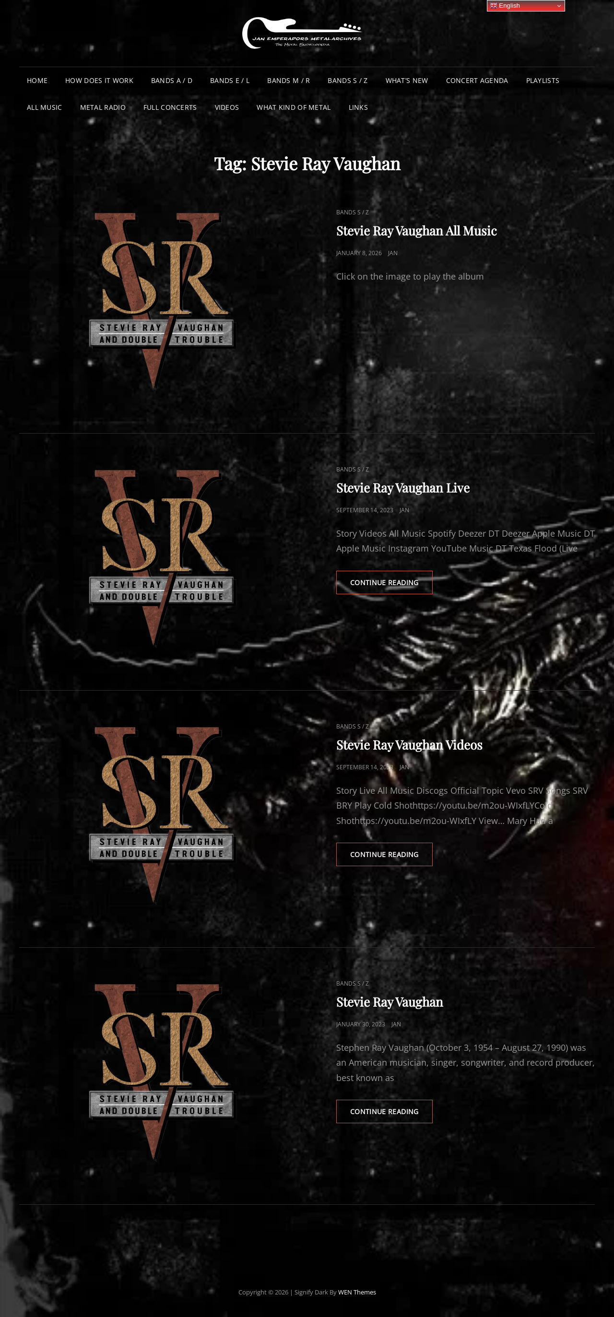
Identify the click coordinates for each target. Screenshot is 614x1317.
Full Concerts (170, 107)
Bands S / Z (347, 80)
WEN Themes (357, 1292)
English (505, 6)
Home (37, 80)
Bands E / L (229, 80)
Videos (227, 107)
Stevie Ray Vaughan (389, 1001)
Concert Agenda (477, 80)
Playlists (543, 80)
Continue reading (391, 585)
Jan (393, 253)
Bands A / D (171, 80)
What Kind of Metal (294, 107)
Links (358, 107)
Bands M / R (288, 80)
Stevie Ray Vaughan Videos (409, 744)
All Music (44, 107)
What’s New (407, 80)
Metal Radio (103, 107)
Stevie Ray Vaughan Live (403, 487)
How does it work (99, 80)
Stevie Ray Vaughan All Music (416, 230)
